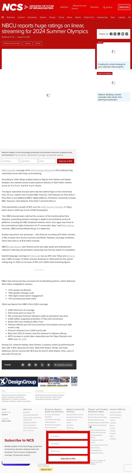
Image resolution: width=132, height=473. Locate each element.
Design (52, 17)
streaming (23, 399)
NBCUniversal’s (9, 170)
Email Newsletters (115, 415)
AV (129, 17)
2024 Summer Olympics (42, 170)
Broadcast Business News (12, 43)
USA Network (15, 246)
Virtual (61, 17)
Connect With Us (117, 409)
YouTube (112, 428)
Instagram (113, 439)
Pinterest (113, 433)
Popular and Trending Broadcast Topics (98, 410)
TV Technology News (95, 450)
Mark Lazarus (68, 225)
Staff (4, 409)
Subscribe (124, 7)
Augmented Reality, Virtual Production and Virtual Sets (97, 431)
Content (21, 17)
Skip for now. (46, 469)
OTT (12, 399)
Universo (71, 255)
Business (11, 17)
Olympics (28, 43)
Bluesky (112, 425)
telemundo (5, 401)
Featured (42, 397)
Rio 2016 (22, 339)
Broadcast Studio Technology (97, 417)
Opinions (64, 7)
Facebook (113, 423)
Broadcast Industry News (74, 417)
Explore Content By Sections (75, 410)
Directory (94, 7)
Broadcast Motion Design (96, 420)
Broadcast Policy (72, 420)
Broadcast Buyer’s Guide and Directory (54, 410)
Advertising (11, 397)
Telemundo (35, 255)
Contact (112, 420)
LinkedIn (112, 431)
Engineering (102, 17)
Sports (78, 17)
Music (69, 17)
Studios (43, 17)
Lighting (121, 17)
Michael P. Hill (9, 37)
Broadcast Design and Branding (98, 422)
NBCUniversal (6, 399)
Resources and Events (79, 7)
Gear (113, 17)
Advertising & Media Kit (30, 415)
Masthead (26, 412)
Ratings (37, 43)
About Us (27, 409)
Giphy (111, 436)
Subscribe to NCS (115, 412)
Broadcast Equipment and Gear (98, 445)
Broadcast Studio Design (96, 415)
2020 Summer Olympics (52, 206)
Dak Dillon (5, 419)
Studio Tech (89, 17)
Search (107, 7)
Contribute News (115, 417)
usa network (26, 401)
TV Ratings (12, 401)
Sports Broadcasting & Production (48, 398)
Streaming (32, 17)
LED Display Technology (52, 419)
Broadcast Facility (93, 448)
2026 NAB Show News (95, 453)
